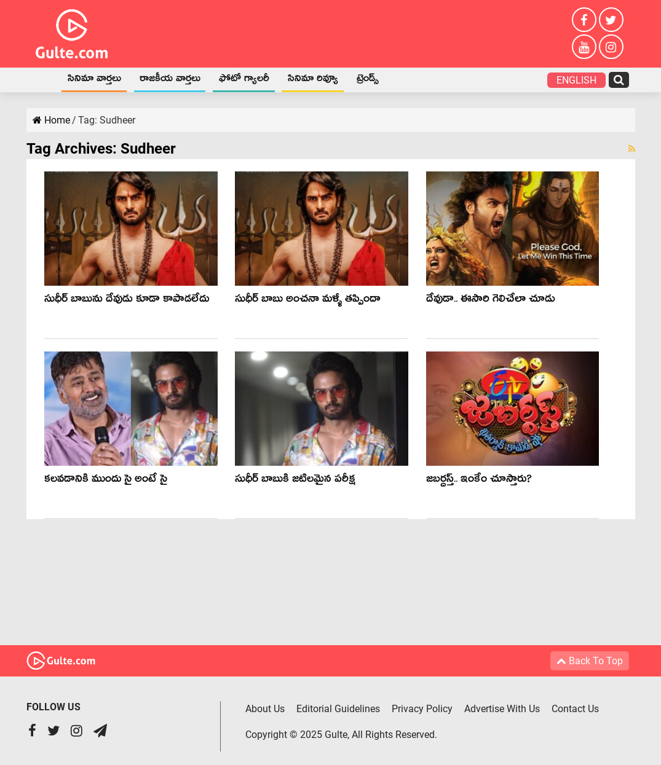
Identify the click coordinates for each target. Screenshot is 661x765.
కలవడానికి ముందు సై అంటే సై (105, 481)
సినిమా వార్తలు (94, 80)
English (576, 80)
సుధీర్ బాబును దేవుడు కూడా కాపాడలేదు (126, 301)
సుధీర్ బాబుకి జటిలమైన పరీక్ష (295, 481)
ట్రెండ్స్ (368, 80)
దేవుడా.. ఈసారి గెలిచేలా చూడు (490, 301)
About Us (265, 709)
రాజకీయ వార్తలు (170, 80)
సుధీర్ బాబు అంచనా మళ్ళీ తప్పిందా (308, 301)
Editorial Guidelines (338, 709)
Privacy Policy (422, 709)
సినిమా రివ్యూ (313, 80)
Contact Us (575, 709)
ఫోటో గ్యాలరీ (244, 80)
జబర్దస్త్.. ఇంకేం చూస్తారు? (479, 481)
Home (42, 80)
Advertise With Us (502, 709)
